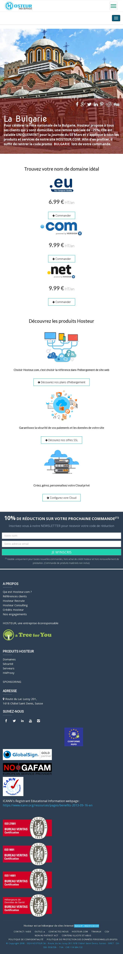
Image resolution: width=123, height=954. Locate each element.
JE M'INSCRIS (62, 550)
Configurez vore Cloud (61, 496)
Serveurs (8, 666)
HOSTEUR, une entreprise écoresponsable (30, 621)
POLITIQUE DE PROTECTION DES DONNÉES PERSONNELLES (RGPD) (82, 937)
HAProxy (8, 671)
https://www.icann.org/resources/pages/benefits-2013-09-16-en (47, 803)
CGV (107, 929)
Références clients (15, 594)
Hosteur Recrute (14, 599)
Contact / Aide (22, 929)
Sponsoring (12, 680)
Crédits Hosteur (13, 608)
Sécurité (8, 662)
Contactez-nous (58, 929)
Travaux (96, 929)
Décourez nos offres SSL (61, 439)
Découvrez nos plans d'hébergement (61, 381)
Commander (61, 215)
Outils (40, 929)
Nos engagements (15, 612)
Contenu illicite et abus (76, 933)
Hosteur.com (80, 929)
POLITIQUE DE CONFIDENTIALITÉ (26, 937)
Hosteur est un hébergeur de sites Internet (49, 923)
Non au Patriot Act (46, 933)
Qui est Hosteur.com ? (17, 590)
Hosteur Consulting (15, 603)
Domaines (9, 657)
